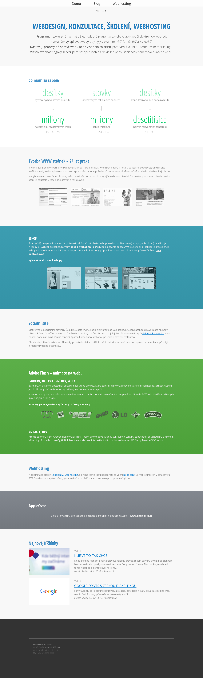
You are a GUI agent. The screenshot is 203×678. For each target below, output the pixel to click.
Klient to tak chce (90, 555)
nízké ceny (129, 474)
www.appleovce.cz (141, 515)
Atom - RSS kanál (52, 647)
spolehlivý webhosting (65, 474)
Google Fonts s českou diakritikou (105, 585)
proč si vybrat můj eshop (85, 246)
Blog (96, 3)
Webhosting (122, 3)
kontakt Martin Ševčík (42, 644)
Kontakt (101, 10)
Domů (76, 3)
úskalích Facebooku (153, 333)
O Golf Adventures (69, 440)
